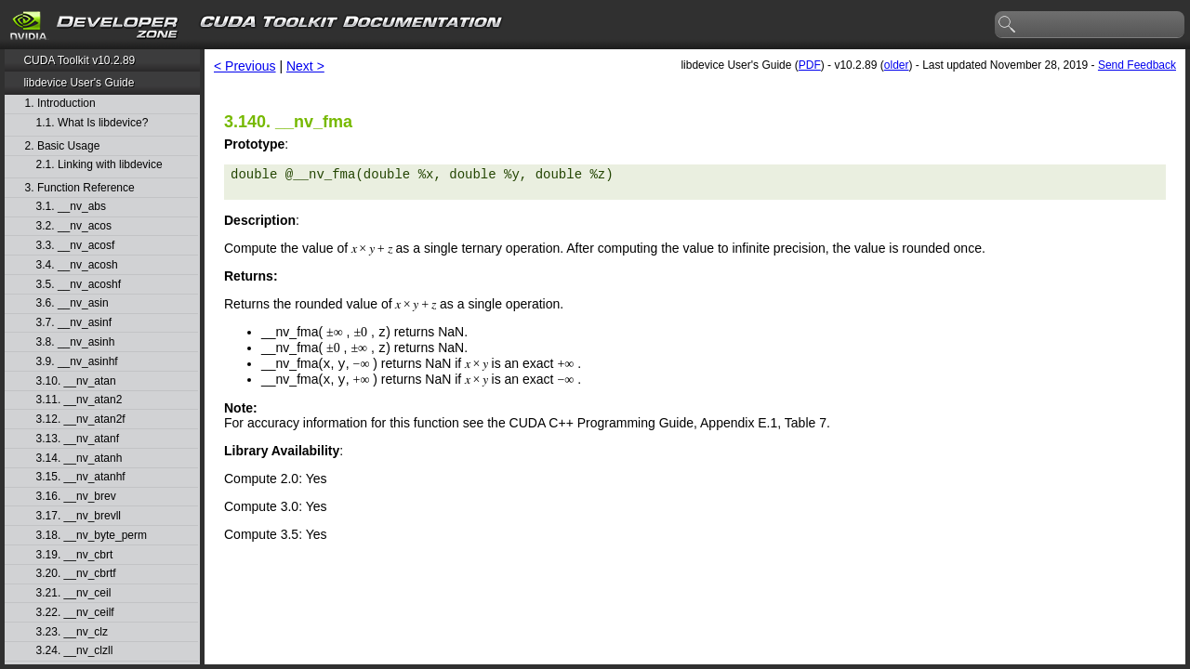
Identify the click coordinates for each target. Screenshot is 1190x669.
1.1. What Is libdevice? (92, 123)
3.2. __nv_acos (74, 226)
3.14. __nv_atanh (79, 459)
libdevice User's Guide (78, 82)
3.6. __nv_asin (72, 303)
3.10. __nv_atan (76, 381)
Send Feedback (1137, 65)
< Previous (245, 66)
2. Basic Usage (62, 146)
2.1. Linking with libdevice (99, 165)
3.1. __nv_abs (71, 207)
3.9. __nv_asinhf (77, 362)
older (896, 65)
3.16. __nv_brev (76, 497)
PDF (810, 65)
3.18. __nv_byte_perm (91, 536)
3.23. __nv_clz (72, 632)
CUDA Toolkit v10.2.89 (79, 60)
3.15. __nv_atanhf (81, 477)
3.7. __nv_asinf (74, 323)
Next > (305, 66)
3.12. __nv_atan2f (81, 419)
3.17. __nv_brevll (78, 516)
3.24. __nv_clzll (74, 651)
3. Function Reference (80, 188)
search (1007, 25)
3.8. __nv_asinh (75, 342)
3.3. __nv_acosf (75, 246)
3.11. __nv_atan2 (79, 400)
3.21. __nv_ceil (74, 593)
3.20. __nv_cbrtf (76, 574)
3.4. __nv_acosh (77, 265)
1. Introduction (60, 104)
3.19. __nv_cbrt (74, 555)
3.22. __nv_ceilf (75, 613)
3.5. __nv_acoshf (78, 285)
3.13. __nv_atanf (77, 439)
